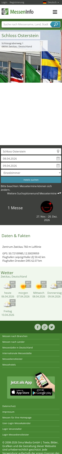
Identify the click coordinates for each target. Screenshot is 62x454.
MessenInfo (17, 11)
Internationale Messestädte (17, 353)
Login (4, 2)
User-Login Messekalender (16, 423)
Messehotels (9, 364)
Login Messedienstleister (15, 434)
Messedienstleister (12, 358)
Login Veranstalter (12, 428)
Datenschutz (9, 406)
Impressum (8, 411)
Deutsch (53, 2)
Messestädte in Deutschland (17, 347)
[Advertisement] (30, 114)
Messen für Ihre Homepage (16, 417)
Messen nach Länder (13, 341)
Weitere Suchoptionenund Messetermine (32, 193)
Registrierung (17, 2)
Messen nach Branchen (15, 336)
